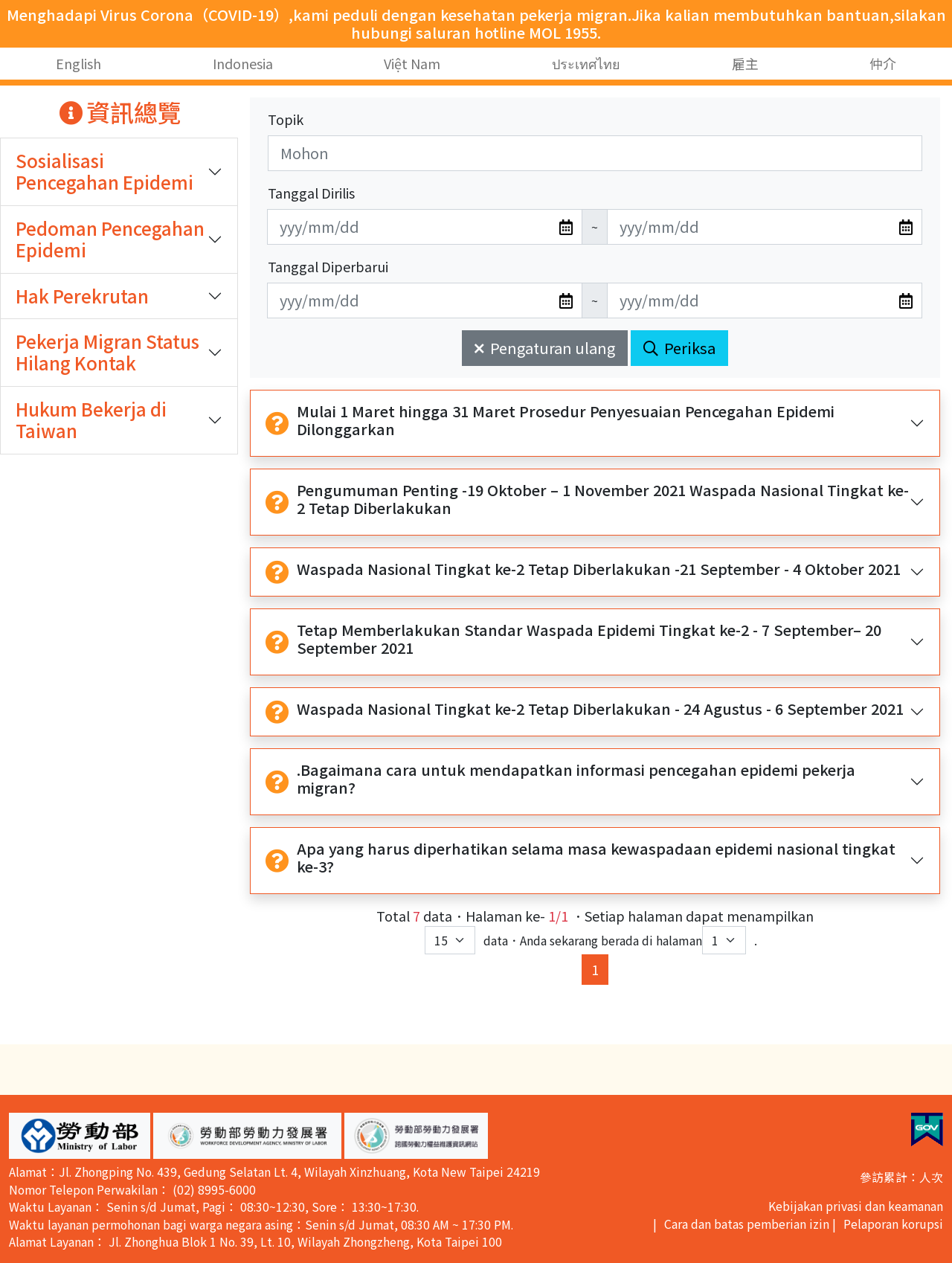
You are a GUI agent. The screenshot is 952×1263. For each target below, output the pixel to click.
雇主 (745, 63)
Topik (285, 119)
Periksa (679, 348)
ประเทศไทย (586, 63)
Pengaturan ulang (545, 348)
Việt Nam (412, 63)
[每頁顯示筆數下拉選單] (450, 940)
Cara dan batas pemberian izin (746, 1224)
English (78, 63)
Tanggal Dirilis (311, 192)
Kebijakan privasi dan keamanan (855, 1206)
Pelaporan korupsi (893, 1224)
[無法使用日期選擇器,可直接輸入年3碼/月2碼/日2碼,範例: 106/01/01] (424, 227)
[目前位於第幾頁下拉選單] (724, 940)
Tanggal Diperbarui (328, 266)
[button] (79, 1136)
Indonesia (243, 63)
